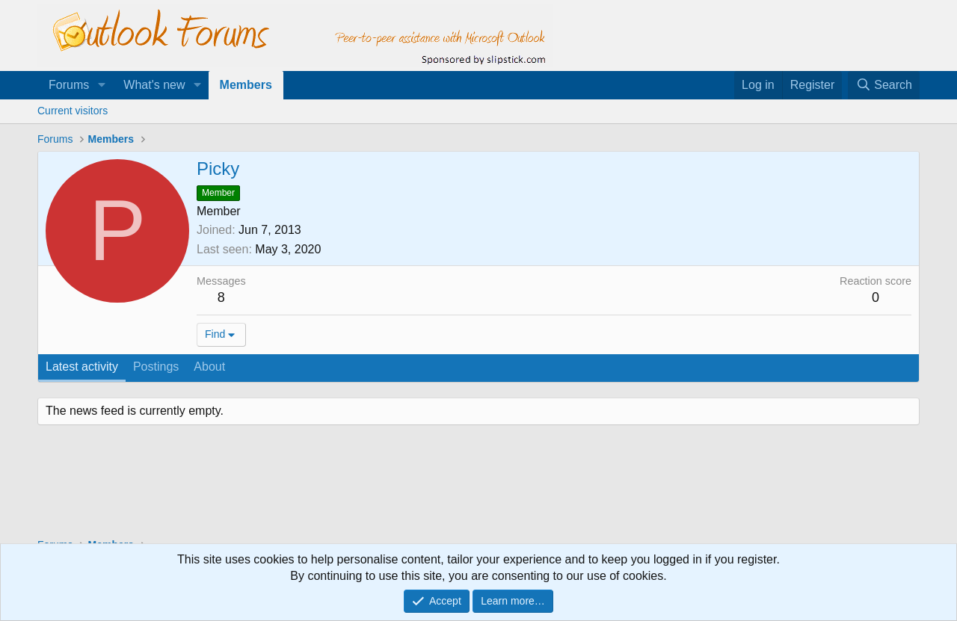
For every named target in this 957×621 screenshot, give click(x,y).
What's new (154, 84)
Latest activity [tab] (82, 366)
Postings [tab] (156, 366)
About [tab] (209, 366)
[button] (101, 85)
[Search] (884, 85)
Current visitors (72, 111)
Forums (69, 84)
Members (246, 84)
